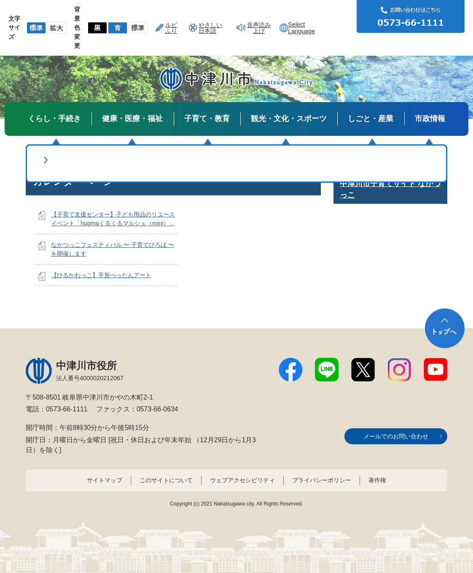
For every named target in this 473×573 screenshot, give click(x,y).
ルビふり (171, 28)
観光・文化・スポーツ (289, 118)
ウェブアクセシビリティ (242, 480)
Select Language (301, 28)
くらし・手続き (54, 118)
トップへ (445, 328)
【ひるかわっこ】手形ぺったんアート (101, 275)
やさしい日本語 (210, 28)
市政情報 (430, 118)
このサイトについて (166, 480)
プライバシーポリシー (321, 480)
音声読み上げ (259, 28)
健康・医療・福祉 (132, 118)
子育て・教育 (207, 118)
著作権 (377, 480)
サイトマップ (104, 480)
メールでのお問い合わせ (395, 436)
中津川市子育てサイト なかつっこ (390, 189)
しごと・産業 (370, 118)
